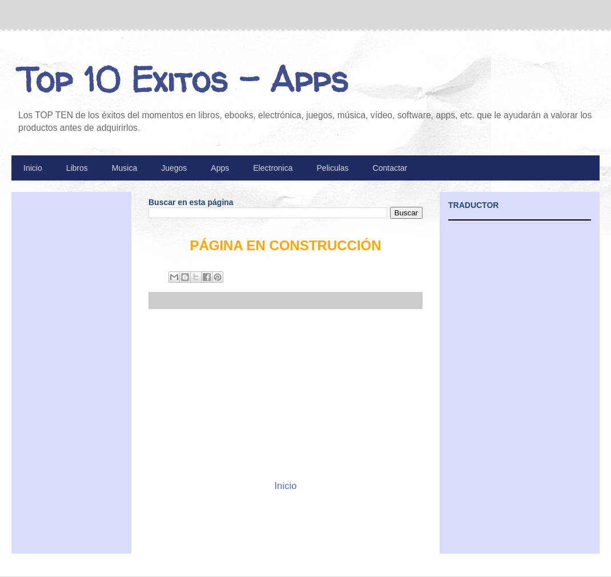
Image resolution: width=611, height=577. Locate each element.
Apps (220, 168)
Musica (124, 168)
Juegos (174, 168)
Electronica (272, 168)
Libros (77, 168)
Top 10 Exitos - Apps (182, 79)
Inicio (32, 168)
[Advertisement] (285, 394)
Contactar (390, 168)
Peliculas (333, 168)
